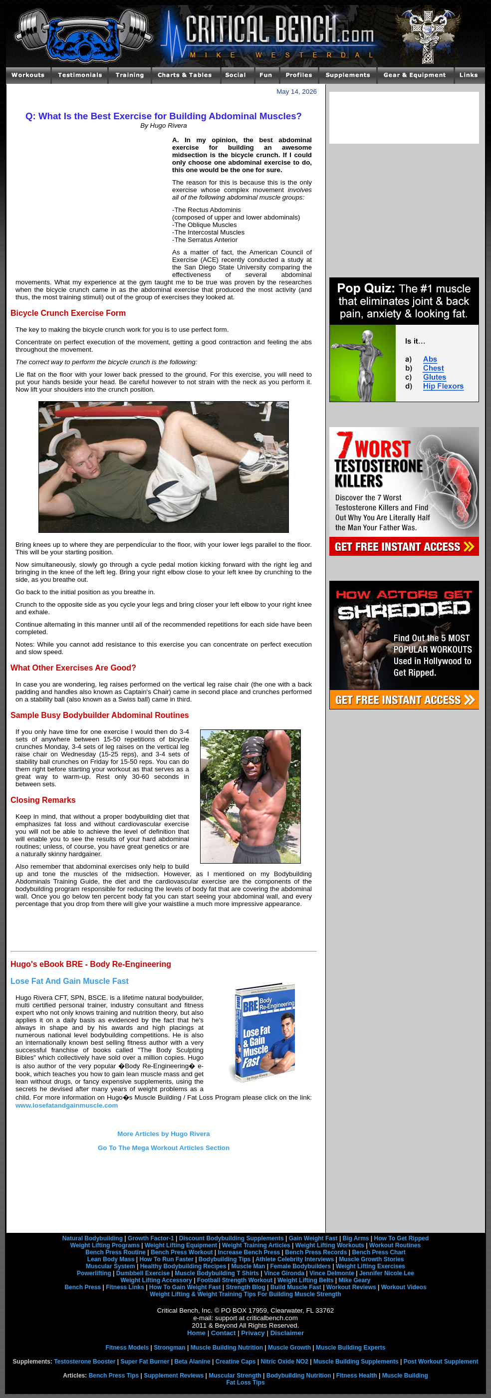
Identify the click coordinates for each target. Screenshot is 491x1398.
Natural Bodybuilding (92, 1238)
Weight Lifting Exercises (370, 1266)
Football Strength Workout (234, 1280)
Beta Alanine (192, 1361)
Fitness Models (127, 1347)
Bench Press (82, 1287)
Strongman (169, 1347)
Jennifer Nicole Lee (386, 1273)
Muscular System (110, 1266)
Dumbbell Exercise (143, 1273)
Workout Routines (395, 1245)
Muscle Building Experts (350, 1347)
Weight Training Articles (256, 1245)
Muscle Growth (289, 1347)
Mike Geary (354, 1280)
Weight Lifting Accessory (156, 1280)
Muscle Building (405, 1375)
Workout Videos (404, 1287)
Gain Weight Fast (313, 1238)
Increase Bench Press (249, 1252)
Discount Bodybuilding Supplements (231, 1238)
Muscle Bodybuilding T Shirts (217, 1273)
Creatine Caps (236, 1361)
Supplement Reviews (174, 1375)
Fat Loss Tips (245, 1382)
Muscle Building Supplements (356, 1361)
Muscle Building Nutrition (227, 1347)
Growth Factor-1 (151, 1238)
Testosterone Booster (84, 1361)
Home (196, 1333)
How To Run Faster (166, 1259)
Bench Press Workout (182, 1252)
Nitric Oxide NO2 (284, 1361)
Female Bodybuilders (300, 1266)
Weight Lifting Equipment (181, 1245)
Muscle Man (248, 1266)
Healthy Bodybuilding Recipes (183, 1266)
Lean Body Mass (111, 1259)
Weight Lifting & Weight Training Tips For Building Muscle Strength (245, 1294)
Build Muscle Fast (295, 1287)
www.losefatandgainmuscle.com (66, 1105)
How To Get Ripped (401, 1238)
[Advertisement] (91, 204)
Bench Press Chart (378, 1252)
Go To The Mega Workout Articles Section (164, 1148)
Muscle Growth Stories (371, 1259)
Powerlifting (94, 1273)
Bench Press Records (316, 1252)
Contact (223, 1333)
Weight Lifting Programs (105, 1245)
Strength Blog (245, 1287)
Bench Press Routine (115, 1252)
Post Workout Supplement (441, 1361)
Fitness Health (356, 1375)
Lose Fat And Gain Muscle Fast (69, 981)
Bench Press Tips (114, 1375)
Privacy (252, 1333)
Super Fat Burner (144, 1361)
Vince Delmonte (331, 1273)
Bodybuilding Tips (224, 1259)
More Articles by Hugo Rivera (163, 1134)
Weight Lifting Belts (305, 1280)
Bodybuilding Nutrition (298, 1375)
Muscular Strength (235, 1375)
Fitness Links (125, 1287)
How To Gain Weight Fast (185, 1287)
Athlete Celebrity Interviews (294, 1259)
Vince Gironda (284, 1273)
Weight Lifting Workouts (329, 1245)
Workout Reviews (351, 1287)
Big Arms (356, 1238)
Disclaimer (287, 1333)
